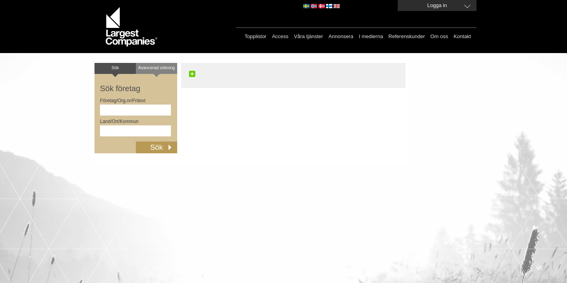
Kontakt (462, 36)
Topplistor (256, 36)
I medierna (371, 36)
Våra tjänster (308, 36)
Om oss (439, 36)
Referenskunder (407, 36)
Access (280, 36)
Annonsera (340, 36)
